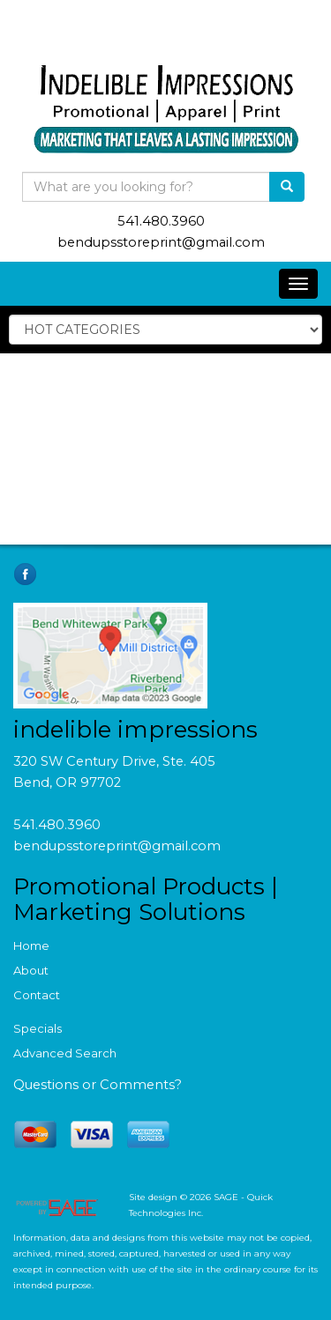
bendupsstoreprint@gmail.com (161, 242)
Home (31, 945)
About (31, 970)
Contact (36, 995)
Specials (37, 1028)
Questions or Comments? (97, 1085)
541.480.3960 (161, 221)
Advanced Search (65, 1053)
